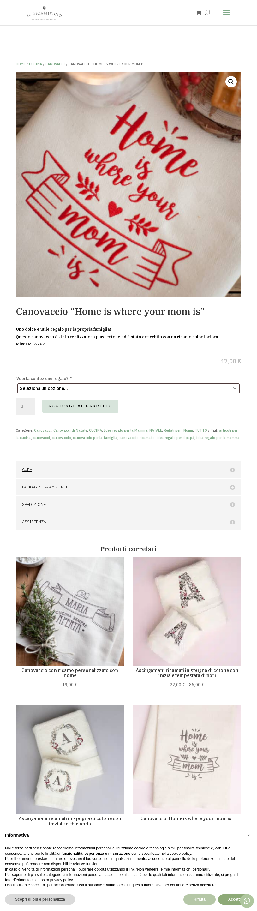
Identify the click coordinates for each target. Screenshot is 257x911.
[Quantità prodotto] (25, 406)
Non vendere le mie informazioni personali (172, 869)
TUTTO (201, 430)
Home (21, 64)
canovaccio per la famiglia (95, 437)
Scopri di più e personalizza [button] (40, 899)
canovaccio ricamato (137, 437)
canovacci (41, 437)
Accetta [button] (235, 899)
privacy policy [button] (61, 880)
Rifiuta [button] (199, 899)
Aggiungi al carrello (80, 406)
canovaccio (61, 437)
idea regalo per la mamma (218, 437)
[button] (231, 81)
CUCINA (35, 64)
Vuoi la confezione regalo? (44, 378)
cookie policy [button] (180, 853)
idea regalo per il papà (175, 437)
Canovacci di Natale (70, 430)
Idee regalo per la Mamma (125, 430)
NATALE (155, 430)
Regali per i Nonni (178, 430)
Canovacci (55, 64)
